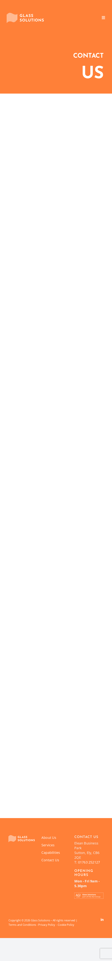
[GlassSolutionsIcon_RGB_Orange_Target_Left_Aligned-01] (22, 836)
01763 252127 (89, 862)
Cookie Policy (66, 925)
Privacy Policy (47, 925)
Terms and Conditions (22, 925)
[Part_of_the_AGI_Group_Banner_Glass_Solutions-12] (88, 894)
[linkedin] (102, 919)
